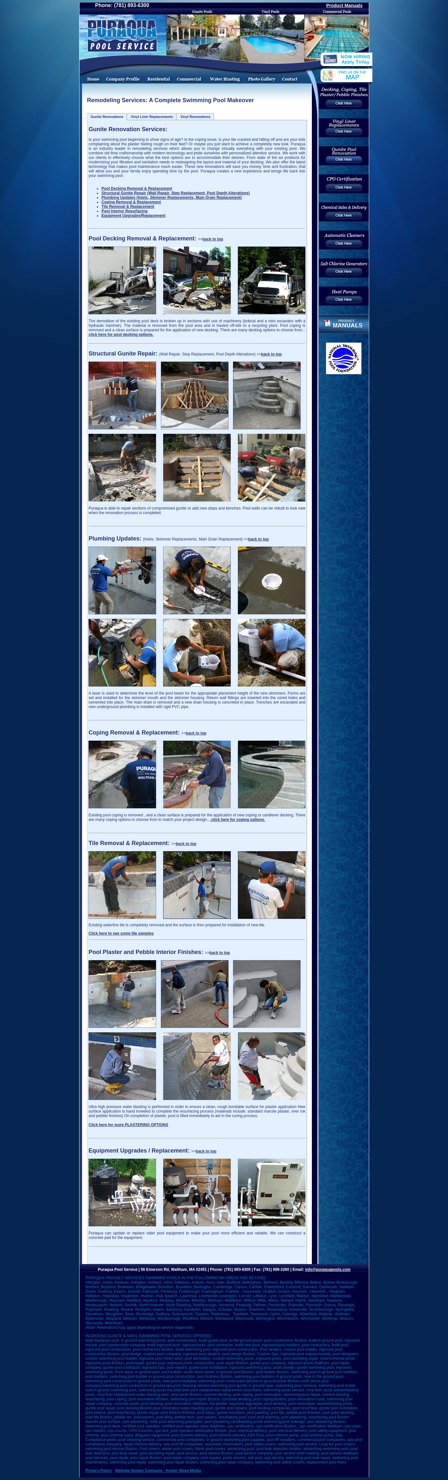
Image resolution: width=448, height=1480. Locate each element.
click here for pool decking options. (121, 334)
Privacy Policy (99, 1470)
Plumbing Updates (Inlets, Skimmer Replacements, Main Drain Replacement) (171, 197)
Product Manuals (344, 5)
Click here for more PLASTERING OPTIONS (128, 1125)
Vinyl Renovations (195, 117)
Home (91, 73)
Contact (295, 73)
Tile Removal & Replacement (127, 206)
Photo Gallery (262, 73)
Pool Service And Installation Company (124, 73)
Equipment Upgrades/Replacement (133, 215)
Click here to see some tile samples (121, 933)
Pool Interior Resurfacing (124, 211)
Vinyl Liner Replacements (152, 117)
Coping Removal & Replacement (131, 202)
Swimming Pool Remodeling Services (158, 73)
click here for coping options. (237, 819)
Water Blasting (225, 73)
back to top (212, 239)
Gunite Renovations (106, 117)
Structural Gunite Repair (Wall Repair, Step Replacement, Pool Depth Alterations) (175, 193)
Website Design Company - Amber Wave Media (158, 1470)
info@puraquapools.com (327, 1269)
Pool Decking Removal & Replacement (136, 188)
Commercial (189, 73)
